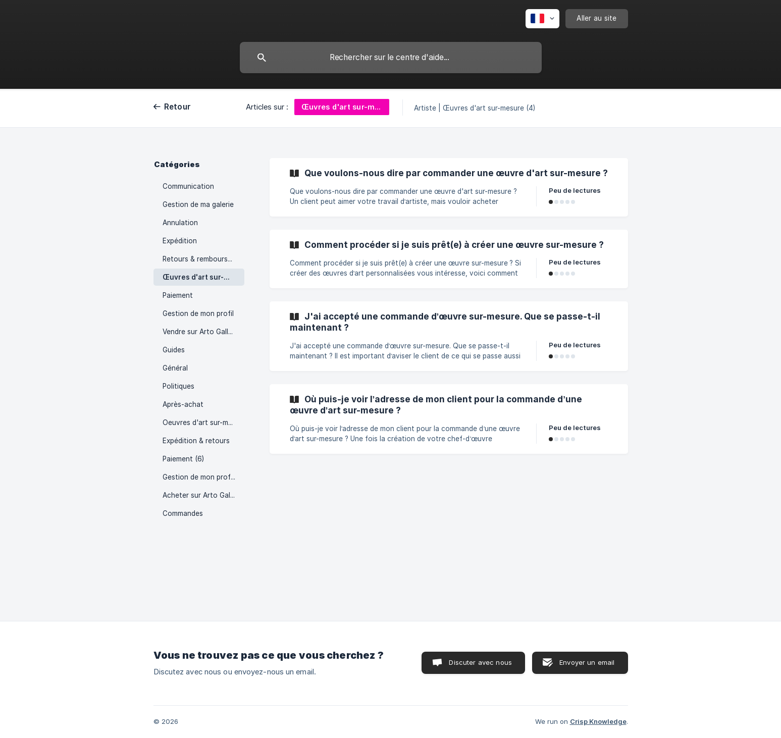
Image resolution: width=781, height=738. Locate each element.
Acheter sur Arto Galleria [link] (203, 495)
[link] (449, 187)
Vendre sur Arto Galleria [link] (201, 332)
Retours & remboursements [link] (203, 259)
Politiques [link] (178, 386)
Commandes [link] (183, 513)
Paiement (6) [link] (183, 459)
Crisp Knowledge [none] (598, 721)
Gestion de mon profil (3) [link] (203, 477)
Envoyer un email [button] (586, 662)
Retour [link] (177, 107)
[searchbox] (391, 57)
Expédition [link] (180, 241)
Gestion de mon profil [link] (198, 313)
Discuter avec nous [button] (480, 662)
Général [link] (175, 368)
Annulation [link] (180, 223)
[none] (542, 18)
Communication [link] (188, 186)
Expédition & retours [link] (196, 441)
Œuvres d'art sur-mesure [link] (203, 277)
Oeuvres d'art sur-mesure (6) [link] (203, 422)
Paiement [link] (178, 295)
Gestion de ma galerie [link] (198, 204)
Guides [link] (174, 350)
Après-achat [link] (183, 404)
